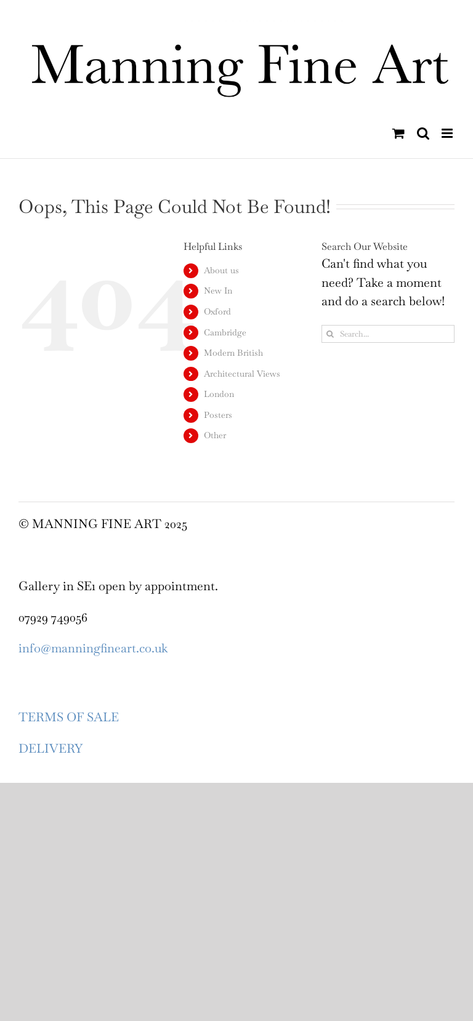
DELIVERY (50, 748)
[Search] (330, 334)
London (219, 393)
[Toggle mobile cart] (398, 133)
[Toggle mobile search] (423, 133)
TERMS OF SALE (68, 717)
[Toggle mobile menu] (448, 133)
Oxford (217, 311)
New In (218, 290)
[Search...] (388, 334)
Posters (218, 414)
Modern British (233, 352)
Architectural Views (242, 373)
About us (221, 270)
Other (215, 435)
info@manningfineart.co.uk (93, 648)
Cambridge (225, 332)
